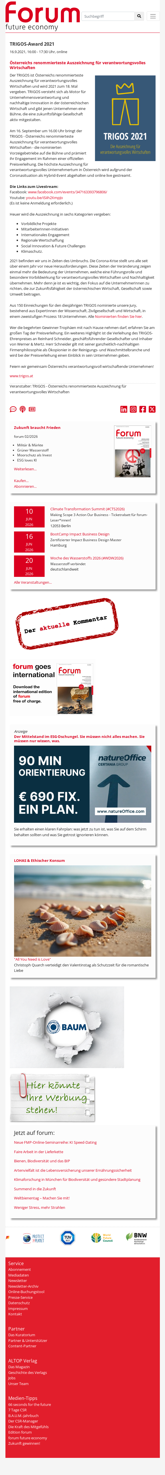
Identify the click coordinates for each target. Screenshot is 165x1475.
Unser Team (18, 1383)
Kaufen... (21, 480)
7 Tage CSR (17, 1409)
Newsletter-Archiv (23, 1286)
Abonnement (19, 1269)
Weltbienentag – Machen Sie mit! (41, 1198)
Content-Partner (22, 1345)
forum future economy (27, 1437)
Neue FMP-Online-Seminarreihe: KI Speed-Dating (55, 1142)
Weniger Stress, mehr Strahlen (39, 1207)
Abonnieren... (25, 486)
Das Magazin (19, 1366)
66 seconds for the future (29, 1404)
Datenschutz (19, 1302)
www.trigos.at (21, 375)
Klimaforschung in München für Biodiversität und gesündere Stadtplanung (77, 1179)
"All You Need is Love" (32, 959)
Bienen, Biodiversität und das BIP (42, 1160)
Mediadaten (18, 1275)
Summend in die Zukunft (35, 1188)
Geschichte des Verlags (27, 1372)
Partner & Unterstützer (27, 1340)
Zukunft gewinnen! (24, 1443)
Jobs (11, 1377)
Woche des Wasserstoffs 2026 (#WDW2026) (87, 558)
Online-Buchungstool (26, 1291)
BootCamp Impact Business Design (80, 534)
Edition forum (20, 1432)
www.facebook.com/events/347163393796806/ (67, 191)
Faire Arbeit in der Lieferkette (38, 1151)
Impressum (18, 1308)
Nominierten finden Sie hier (118, 316)
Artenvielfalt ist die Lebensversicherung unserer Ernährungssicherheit (73, 1170)
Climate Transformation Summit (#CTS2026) (87, 508)
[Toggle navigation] (153, 16)
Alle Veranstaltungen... (33, 582)
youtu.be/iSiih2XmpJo (44, 197)
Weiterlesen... (25, 468)
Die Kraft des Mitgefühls (28, 1426)
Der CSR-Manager (23, 1421)
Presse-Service (20, 1297)
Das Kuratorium (21, 1334)
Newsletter (17, 1280)
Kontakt (15, 1314)
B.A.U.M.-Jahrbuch (23, 1415)
